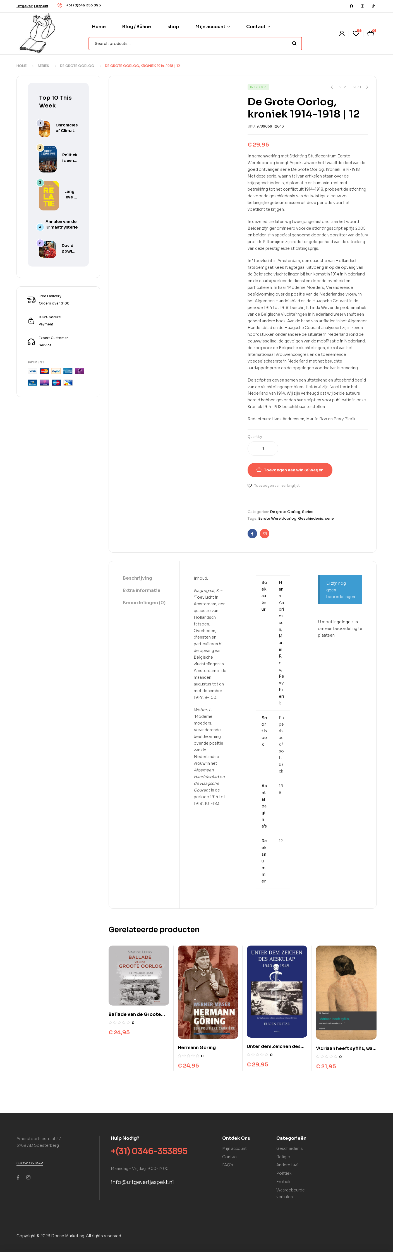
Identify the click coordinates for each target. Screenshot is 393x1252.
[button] (32, 6)
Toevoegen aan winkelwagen (293, 470)
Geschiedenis (310, 518)
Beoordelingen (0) (144, 603)
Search (294, 43)
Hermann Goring (197, 1047)
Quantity (255, 437)
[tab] (144, 578)
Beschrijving (137, 578)
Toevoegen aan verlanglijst (277, 485)
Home (21, 66)
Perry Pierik (281, 690)
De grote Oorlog (77, 66)
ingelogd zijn (345, 621)
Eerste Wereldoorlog (277, 518)
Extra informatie (141, 590)
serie (329, 518)
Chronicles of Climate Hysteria (67, 131)
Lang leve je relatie (71, 197)
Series (43, 66)
